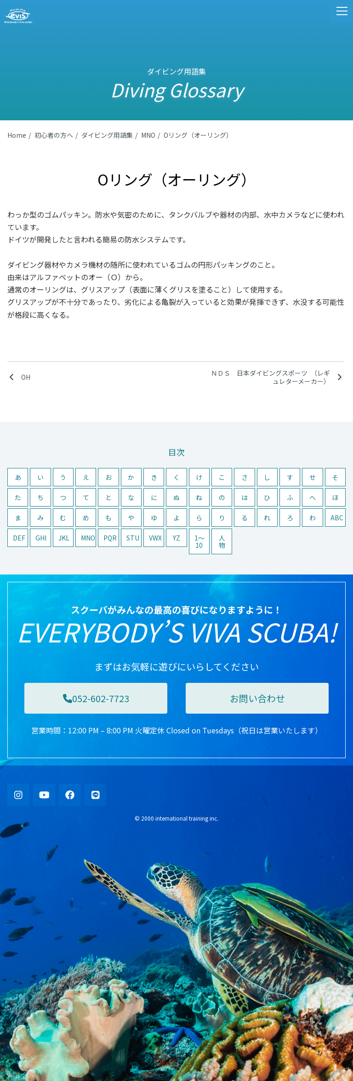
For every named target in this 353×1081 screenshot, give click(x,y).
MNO (148, 135)
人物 (222, 541)
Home (16, 135)
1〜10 (199, 541)
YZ (176, 537)
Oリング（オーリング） (198, 135)
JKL (63, 537)
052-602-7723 (96, 698)
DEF (19, 537)
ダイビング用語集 (107, 135)
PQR (110, 537)
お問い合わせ (257, 698)
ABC (336, 517)
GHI (40, 537)
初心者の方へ (53, 135)
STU (132, 537)
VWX (155, 537)
